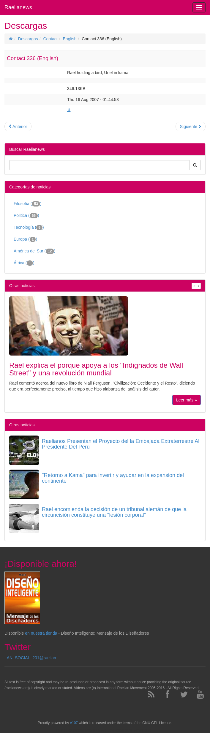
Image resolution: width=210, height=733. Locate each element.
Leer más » (186, 400)
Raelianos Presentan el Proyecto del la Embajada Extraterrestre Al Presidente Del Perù (120, 444)
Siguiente (190, 126)
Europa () (25, 239)
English (70, 38)
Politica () (26, 215)
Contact (50, 38)
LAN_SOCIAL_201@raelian (30, 657)
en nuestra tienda (41, 633)
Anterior (18, 126)
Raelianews (18, 7)
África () (24, 263)
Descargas (28, 38)
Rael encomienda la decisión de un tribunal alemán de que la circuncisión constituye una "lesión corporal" (114, 512)
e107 (74, 723)
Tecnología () (29, 227)
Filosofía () (28, 204)
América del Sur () (34, 251)
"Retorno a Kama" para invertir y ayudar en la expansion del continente (113, 478)
